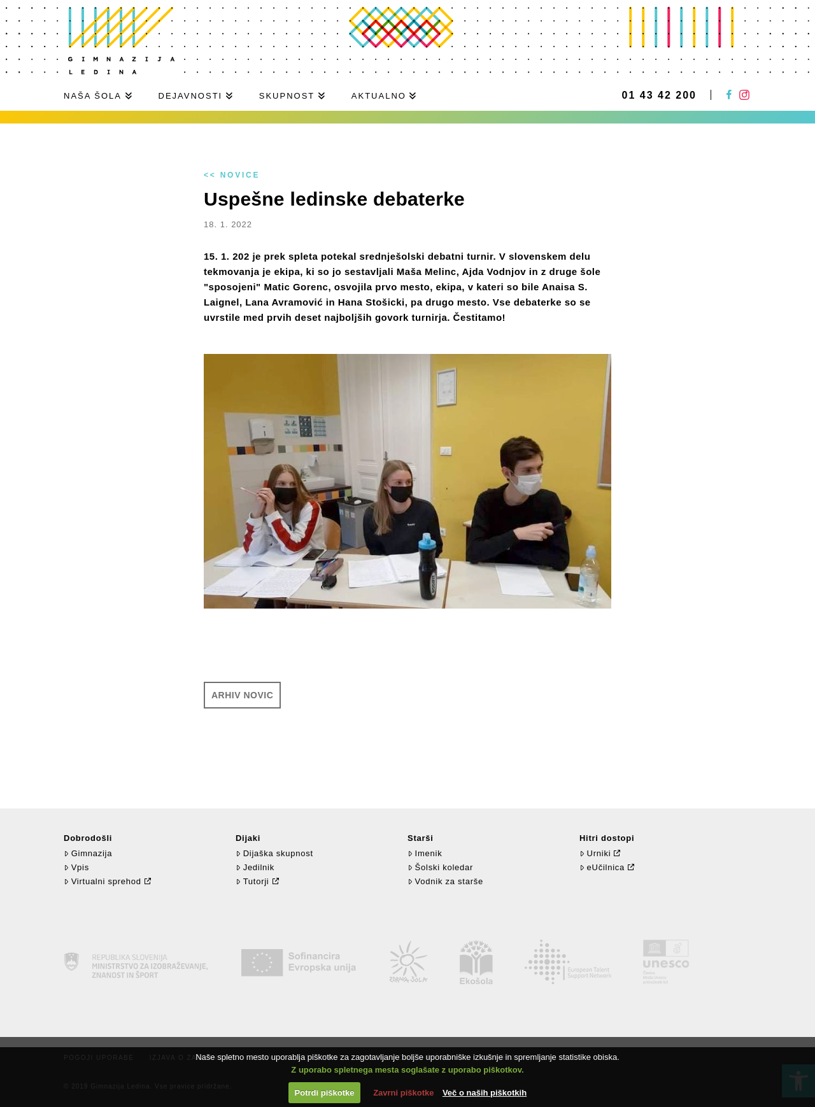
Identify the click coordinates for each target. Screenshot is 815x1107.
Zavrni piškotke (403, 1092)
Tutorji (252, 881)
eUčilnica (602, 867)
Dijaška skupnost (274, 853)
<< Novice (232, 175)
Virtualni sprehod (102, 881)
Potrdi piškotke (325, 1092)
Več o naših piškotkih (485, 1092)
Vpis (76, 867)
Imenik (425, 853)
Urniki (595, 853)
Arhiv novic (242, 695)
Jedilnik (255, 867)
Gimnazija (88, 853)
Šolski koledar (440, 867)
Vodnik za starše (445, 881)
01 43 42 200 (659, 95)
